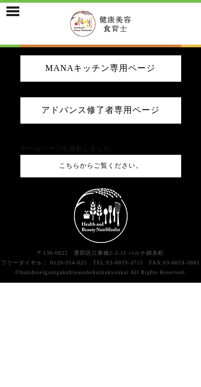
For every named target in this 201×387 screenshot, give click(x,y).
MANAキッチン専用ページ (101, 68)
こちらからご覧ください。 (101, 165)
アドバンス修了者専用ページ (100, 109)
